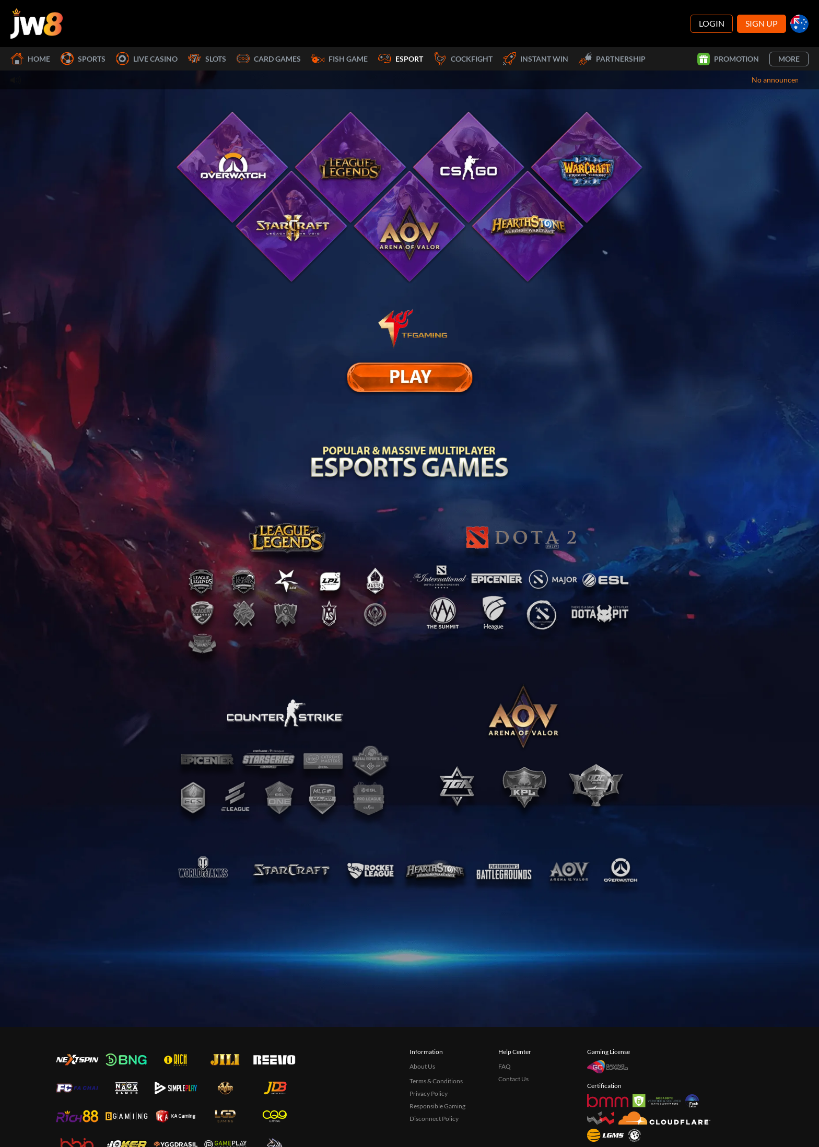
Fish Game (339, 58)
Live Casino (147, 58)
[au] (799, 24)
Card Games (269, 58)
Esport (400, 58)
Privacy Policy (429, 1093)
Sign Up (761, 23)
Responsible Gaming (437, 1106)
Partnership (612, 58)
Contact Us (513, 1079)
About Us (422, 1066)
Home (30, 58)
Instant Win (535, 58)
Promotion (728, 59)
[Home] (36, 23)
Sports (83, 58)
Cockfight (463, 58)
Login (711, 23)
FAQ (504, 1066)
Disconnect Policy (434, 1118)
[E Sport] (409, 377)
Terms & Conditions (436, 1081)
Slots (207, 58)
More (789, 58)
